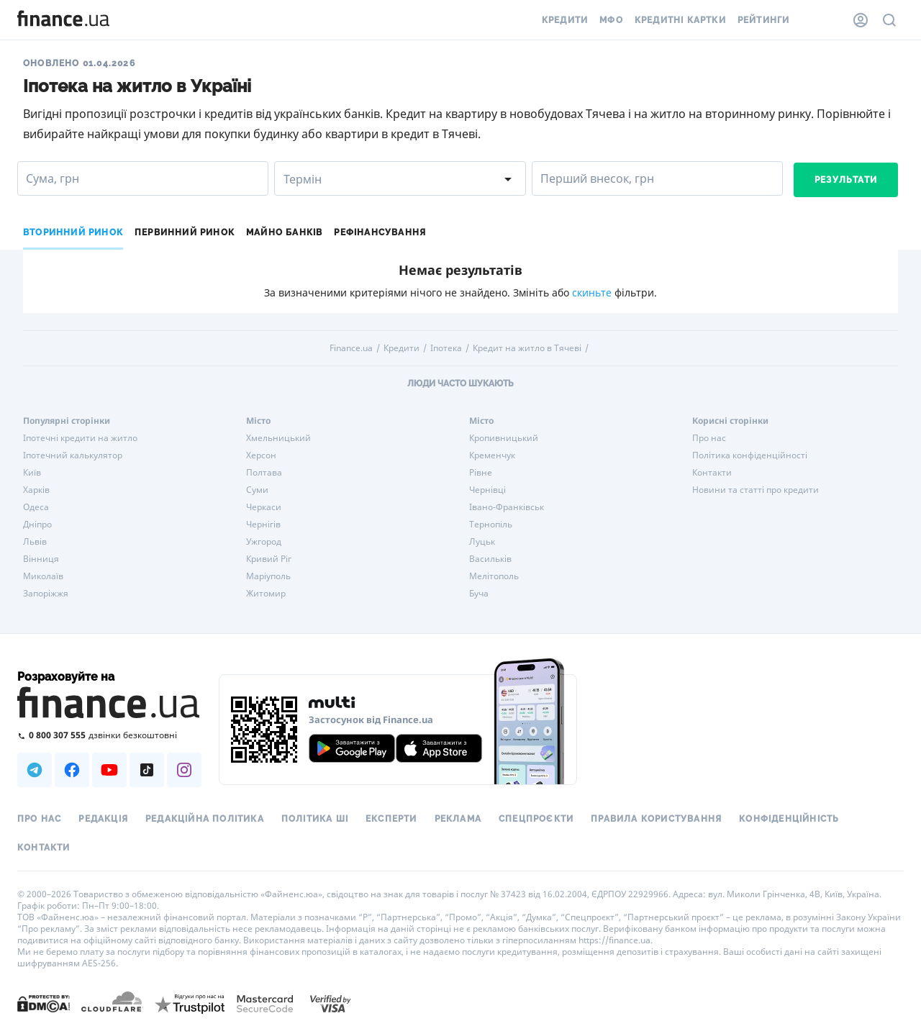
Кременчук (492, 455)
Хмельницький (278, 438)
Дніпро (37, 524)
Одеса (36, 507)
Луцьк (482, 542)
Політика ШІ (314, 819)
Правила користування (656, 819)
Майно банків (284, 232)
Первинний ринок (185, 232)
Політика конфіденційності (749, 455)
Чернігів (263, 524)
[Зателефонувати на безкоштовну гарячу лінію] (109, 735)
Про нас (709, 438)
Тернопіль (490, 524)
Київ (32, 472)
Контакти (712, 472)
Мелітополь (494, 576)
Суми (257, 490)
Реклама (458, 819)
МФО (611, 20)
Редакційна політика (204, 819)
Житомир (266, 593)
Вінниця (41, 559)
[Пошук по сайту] (889, 20)
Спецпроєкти (536, 819)
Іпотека (446, 348)
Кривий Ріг (268, 559)
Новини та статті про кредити (755, 490)
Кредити (565, 20)
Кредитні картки (680, 20)
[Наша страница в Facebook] (72, 770)
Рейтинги (764, 20)
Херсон (261, 455)
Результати (846, 180)
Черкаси (263, 507)
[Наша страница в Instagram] (184, 770)
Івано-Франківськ (506, 507)
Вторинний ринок (73, 232)
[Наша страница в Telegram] (34, 770)
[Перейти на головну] (63, 20)
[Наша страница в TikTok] (147, 770)
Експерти (391, 819)
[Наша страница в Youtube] (109, 770)
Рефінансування (380, 232)
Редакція (103, 819)
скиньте (592, 292)
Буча (479, 593)
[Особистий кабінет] (860, 20)
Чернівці (487, 490)
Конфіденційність (789, 819)
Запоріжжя (45, 593)
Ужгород (263, 542)
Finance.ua (351, 348)
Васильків (490, 559)
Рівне (480, 472)
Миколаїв (43, 576)
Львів (35, 542)
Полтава (264, 472)
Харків (36, 490)
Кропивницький (503, 438)
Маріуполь (268, 576)
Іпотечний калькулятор (72, 455)
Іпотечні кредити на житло (80, 438)
